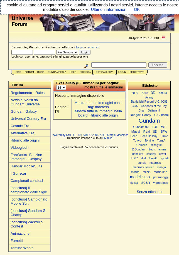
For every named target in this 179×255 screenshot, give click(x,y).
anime (162, 149)
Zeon (152, 149)
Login (122, 72)
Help (73, 72)
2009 (134, 93)
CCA (135, 106)
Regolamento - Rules (28, 93)
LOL (155, 126)
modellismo (140, 177)
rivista (134, 182)
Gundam (149, 121)
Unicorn (141, 145)
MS (163, 126)
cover (162, 153)
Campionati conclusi (27, 181)
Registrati (136, 72)
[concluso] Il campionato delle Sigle (29, 190)
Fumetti (17, 241)
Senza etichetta (149, 192)
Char (141, 110)
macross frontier (143, 167)
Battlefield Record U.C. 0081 (149, 101)
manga (161, 167)
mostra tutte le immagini (103, 87)
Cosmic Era (20, 126)
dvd (143, 158)
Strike (164, 136)
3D (153, 93)
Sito (18, 72)
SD (155, 131)
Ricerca (85, 72)
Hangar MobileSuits (26, 166)
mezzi (146, 172)
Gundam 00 (141, 126)
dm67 (134, 158)
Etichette (150, 85)
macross (155, 162)
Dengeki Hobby (140, 115)
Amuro (163, 93)
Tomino (149, 140)
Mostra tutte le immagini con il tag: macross (98, 105)
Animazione (20, 233)
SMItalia (107, 138)
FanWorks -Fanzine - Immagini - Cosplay (27, 157)
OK (137, 9)
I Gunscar (18, 173)
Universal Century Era (28, 119)
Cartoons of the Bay (154, 106)
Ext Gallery (104, 72)
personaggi (160, 177)
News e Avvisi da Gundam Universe (25, 102)
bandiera (137, 153)
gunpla (142, 162)
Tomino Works (22, 248)
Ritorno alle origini (25, 140)
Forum (29, 72)
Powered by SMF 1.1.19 (65, 135)
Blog (40, 72)
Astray (149, 97)
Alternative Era (22, 133)
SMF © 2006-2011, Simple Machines (105, 135)
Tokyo (137, 140)
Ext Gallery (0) (68, 83)
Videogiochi (20, 147)
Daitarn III (154, 110)
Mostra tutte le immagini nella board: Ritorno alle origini (98, 113)
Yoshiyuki (156, 145)
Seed (133, 136)
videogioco (160, 182)
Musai (135, 131)
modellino (160, 172)
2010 (144, 93)
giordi (164, 158)
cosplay (151, 153)
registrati (93, 47)
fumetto (153, 158)
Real (146, 131)
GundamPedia (57, 72)
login (79, 47)
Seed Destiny (149, 136)
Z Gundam (138, 149)
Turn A (161, 140)
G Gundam (161, 115)
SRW (163, 131)
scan (145, 182)
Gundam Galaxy (24, 111)
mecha (135, 172)
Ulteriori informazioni (109, 9)
